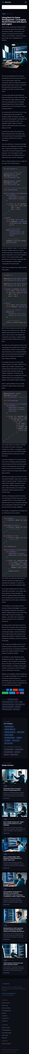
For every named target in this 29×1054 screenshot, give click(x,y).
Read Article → (6, 798)
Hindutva (19, 737)
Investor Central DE (10, 732)
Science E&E (17, 752)
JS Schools (7, 740)
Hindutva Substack (6, 1043)
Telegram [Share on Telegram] (12, 692)
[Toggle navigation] (25, 2)
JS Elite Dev (16, 740)
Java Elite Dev (8, 743)
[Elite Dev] (6, 2)
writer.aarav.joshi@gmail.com (9, 993)
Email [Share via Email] (22, 692)
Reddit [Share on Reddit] (15, 689)
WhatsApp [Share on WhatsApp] (5, 692)
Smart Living (20, 732)
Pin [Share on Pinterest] (17, 692)
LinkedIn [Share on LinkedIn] (21, 689)
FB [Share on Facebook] (7, 689)
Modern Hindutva (14, 754)
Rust (4, 13)
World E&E (6, 754)
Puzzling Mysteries (9, 737)
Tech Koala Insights (8, 749)
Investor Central (9, 726)
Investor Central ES (10, 729)
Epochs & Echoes (9, 735)
